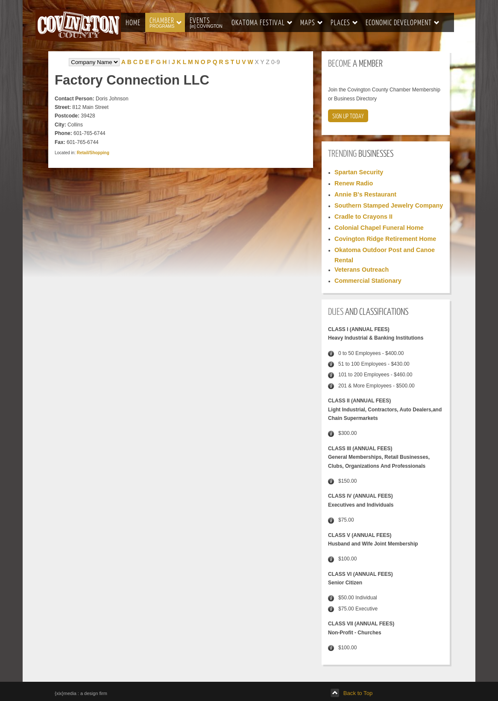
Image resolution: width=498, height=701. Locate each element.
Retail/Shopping (93, 152)
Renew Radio (353, 183)
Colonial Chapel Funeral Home (379, 227)
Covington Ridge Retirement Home (385, 238)
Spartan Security (358, 172)
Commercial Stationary (367, 280)
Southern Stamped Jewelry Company (388, 205)
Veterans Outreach (361, 269)
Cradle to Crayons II (363, 216)
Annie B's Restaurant (365, 194)
